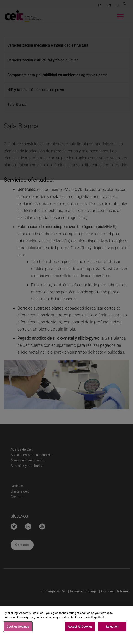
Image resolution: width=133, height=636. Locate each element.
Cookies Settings (18, 626)
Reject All (112, 626)
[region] (66, 621)
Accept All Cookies (80, 626)
